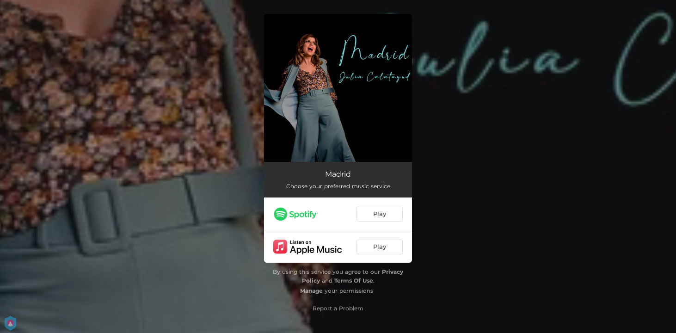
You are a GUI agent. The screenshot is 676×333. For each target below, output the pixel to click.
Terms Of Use (353, 280)
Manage (311, 290)
